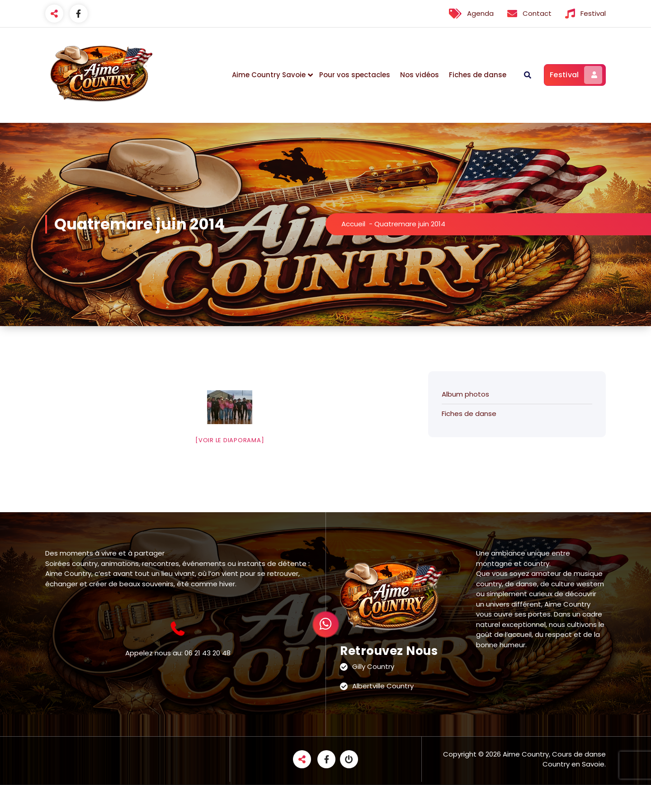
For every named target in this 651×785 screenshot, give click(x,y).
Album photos (465, 394)
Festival (576, 75)
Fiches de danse (477, 74)
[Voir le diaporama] (229, 440)
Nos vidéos (419, 74)
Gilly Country (373, 666)
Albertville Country (383, 686)
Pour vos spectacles (354, 74)
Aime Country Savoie (269, 74)
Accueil (353, 224)
